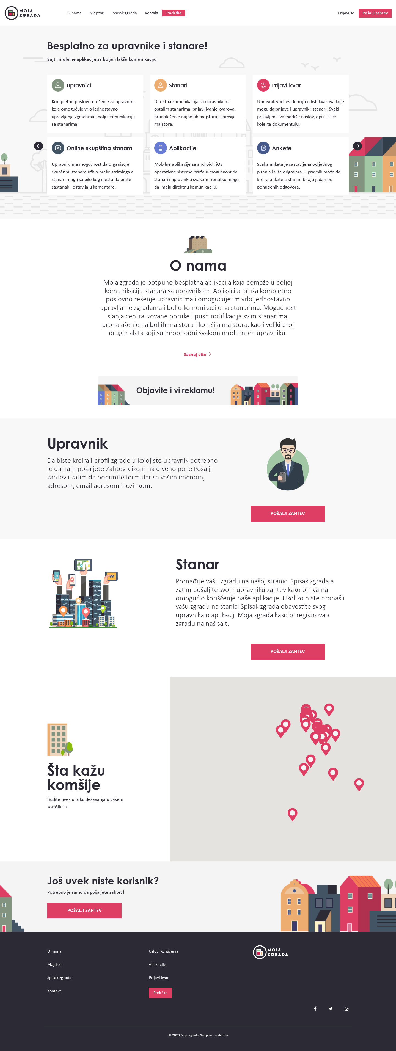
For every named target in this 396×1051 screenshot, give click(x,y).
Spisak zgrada (125, 13)
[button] (311, 761)
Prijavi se (346, 13)
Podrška (174, 13)
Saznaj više (198, 354)
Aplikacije (157, 964)
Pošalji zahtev (375, 13)
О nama (74, 13)
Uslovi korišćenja (163, 951)
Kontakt (151, 13)
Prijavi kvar (159, 978)
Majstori (97, 13)
